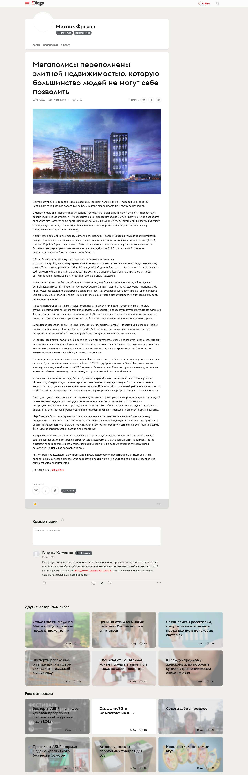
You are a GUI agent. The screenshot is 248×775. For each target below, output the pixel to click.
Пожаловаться (82, 32)
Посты (36, 45)
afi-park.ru (58, 469)
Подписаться (64, 32)
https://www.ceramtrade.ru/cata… (93, 570)
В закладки (68, 490)
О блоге (65, 45)
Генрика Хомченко (57, 552)
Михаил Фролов (75, 26)
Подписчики (50, 45)
